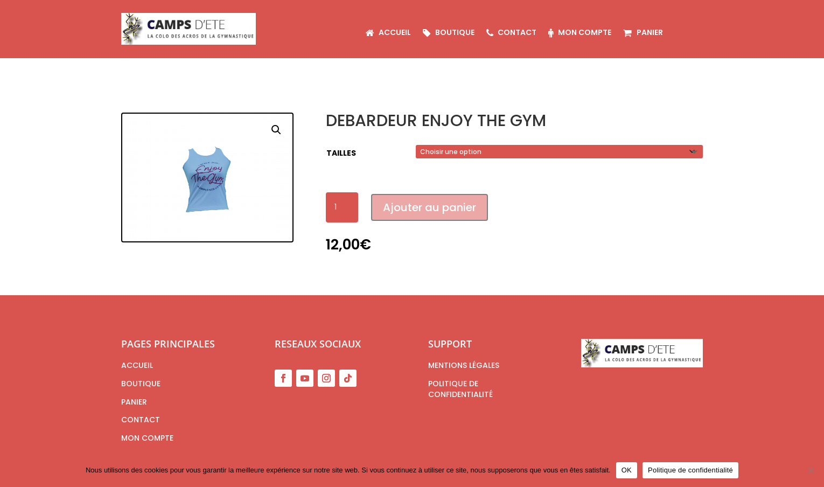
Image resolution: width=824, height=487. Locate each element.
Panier (642, 33)
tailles (341, 153)
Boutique (448, 33)
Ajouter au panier (429, 207)
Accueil (388, 33)
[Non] (810, 470)
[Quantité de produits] (342, 207)
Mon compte (579, 33)
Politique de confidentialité (690, 470)
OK (627, 470)
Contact (511, 33)
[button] (276, 130)
